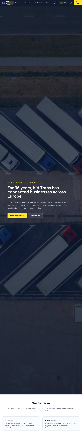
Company (28, 3)
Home (10, 3)
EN (61, 2)
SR (65, 2)
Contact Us (55, 2)
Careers (48, 3)
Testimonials (39, 3)
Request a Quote (17, 216)
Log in (71, 2)
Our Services (35, 216)
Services (18, 3)
